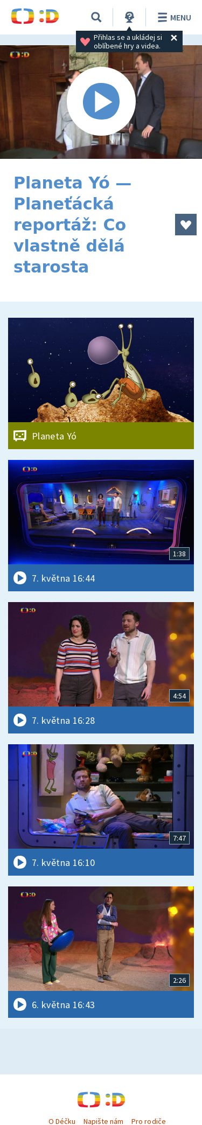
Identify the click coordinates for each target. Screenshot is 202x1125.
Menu (172, 17)
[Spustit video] (101, 102)
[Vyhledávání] (96, 17)
